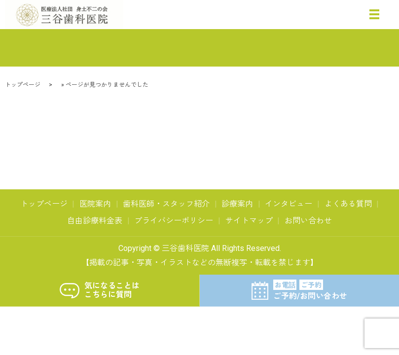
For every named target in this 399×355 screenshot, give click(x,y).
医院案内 (95, 204)
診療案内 (237, 204)
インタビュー (288, 204)
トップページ (22, 84)
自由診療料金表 (94, 220)
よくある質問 (348, 204)
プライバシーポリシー (173, 220)
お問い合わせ (308, 220)
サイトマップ (249, 220)
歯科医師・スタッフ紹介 (166, 204)
